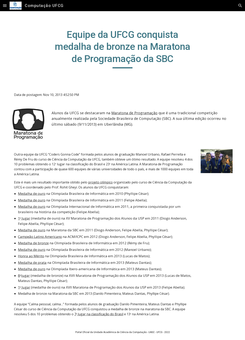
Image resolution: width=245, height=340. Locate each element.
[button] (5, 5)
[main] (122, 48)
